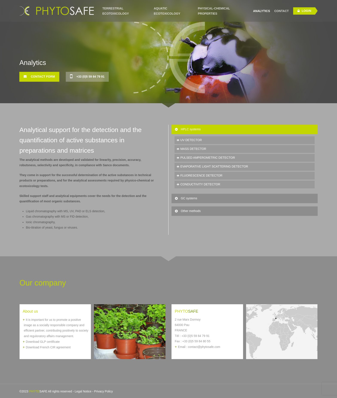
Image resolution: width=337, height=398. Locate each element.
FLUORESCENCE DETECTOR (201, 175)
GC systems (185, 198)
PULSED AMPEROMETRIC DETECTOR (207, 157)
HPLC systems (187, 129)
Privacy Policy (103, 391)
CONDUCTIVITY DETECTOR (200, 184)
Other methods (187, 211)
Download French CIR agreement (48, 347)
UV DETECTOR (191, 140)
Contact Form (39, 76)
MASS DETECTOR (193, 149)
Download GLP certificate (43, 341)
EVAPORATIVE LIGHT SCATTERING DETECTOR (214, 166)
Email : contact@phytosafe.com (199, 347)
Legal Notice (83, 391)
